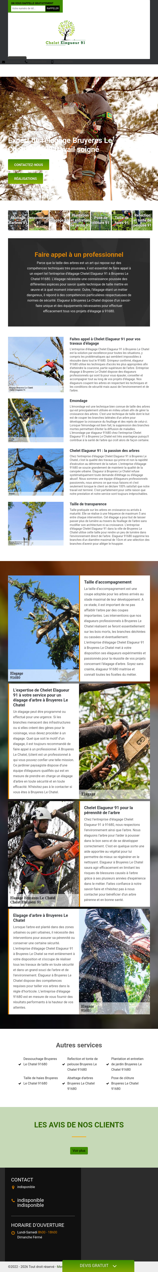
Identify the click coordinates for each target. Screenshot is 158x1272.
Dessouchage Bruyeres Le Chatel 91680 (40, 1061)
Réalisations (25, 179)
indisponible (11, 61)
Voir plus (79, 1151)
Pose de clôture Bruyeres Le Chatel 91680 (125, 1083)
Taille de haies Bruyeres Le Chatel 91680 (40, 1080)
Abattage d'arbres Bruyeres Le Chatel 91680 (81, 1083)
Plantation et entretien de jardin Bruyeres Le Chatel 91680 (127, 1064)
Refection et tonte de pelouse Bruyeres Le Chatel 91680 (82, 1064)
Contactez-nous (28, 165)
